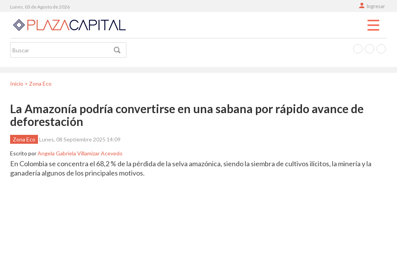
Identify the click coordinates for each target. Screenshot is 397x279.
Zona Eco (24, 139)
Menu (373, 25)
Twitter (369, 49)
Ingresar (375, 6)
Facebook (358, 49)
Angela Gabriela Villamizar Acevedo (80, 153)
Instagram (381, 49)
